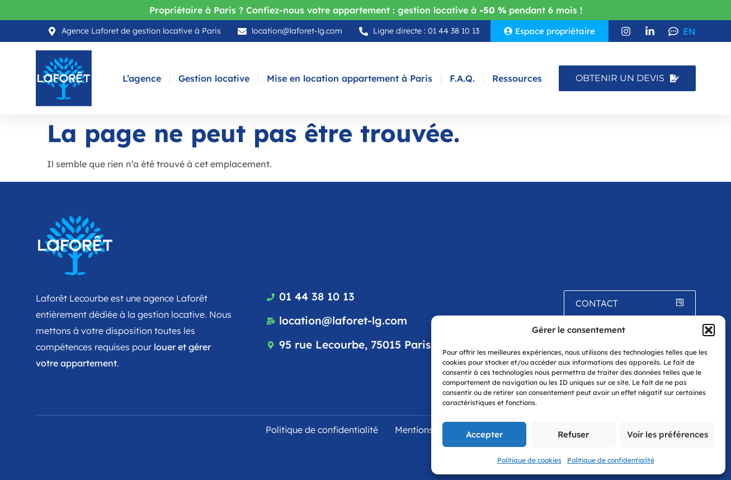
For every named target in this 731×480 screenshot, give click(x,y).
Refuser (573, 434)
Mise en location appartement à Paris (349, 78)
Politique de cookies (529, 460)
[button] (708, 330)
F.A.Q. (462, 78)
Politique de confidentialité (610, 460)
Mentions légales (430, 429)
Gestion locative (213, 78)
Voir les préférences (667, 434)
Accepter (484, 434)
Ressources (517, 78)
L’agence (141, 78)
